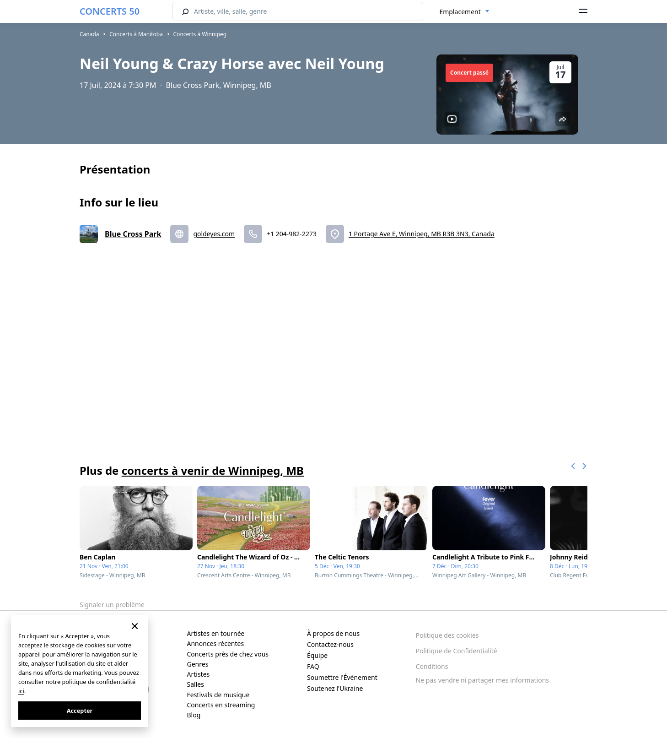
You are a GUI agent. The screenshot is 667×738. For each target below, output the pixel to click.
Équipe (317, 655)
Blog (194, 715)
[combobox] (464, 12)
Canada (89, 34)
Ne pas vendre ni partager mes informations (482, 680)
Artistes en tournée (216, 633)
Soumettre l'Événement (342, 677)
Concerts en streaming (221, 704)
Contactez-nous (330, 644)
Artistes (198, 674)
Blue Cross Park (133, 234)
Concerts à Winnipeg (200, 34)
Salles (195, 684)
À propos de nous (333, 633)
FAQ (313, 666)
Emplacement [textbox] (460, 11)
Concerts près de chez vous (228, 654)
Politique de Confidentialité (456, 650)
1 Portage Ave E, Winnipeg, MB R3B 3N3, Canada (422, 233)
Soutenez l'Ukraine (335, 688)
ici (21, 691)
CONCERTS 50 (110, 11)
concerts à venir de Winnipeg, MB (213, 470)
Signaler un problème (112, 604)
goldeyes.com (214, 233)
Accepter (80, 710)
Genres (198, 664)
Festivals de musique (218, 694)
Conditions (432, 666)
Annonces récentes (215, 643)
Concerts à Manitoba (136, 34)
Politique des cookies (447, 635)
